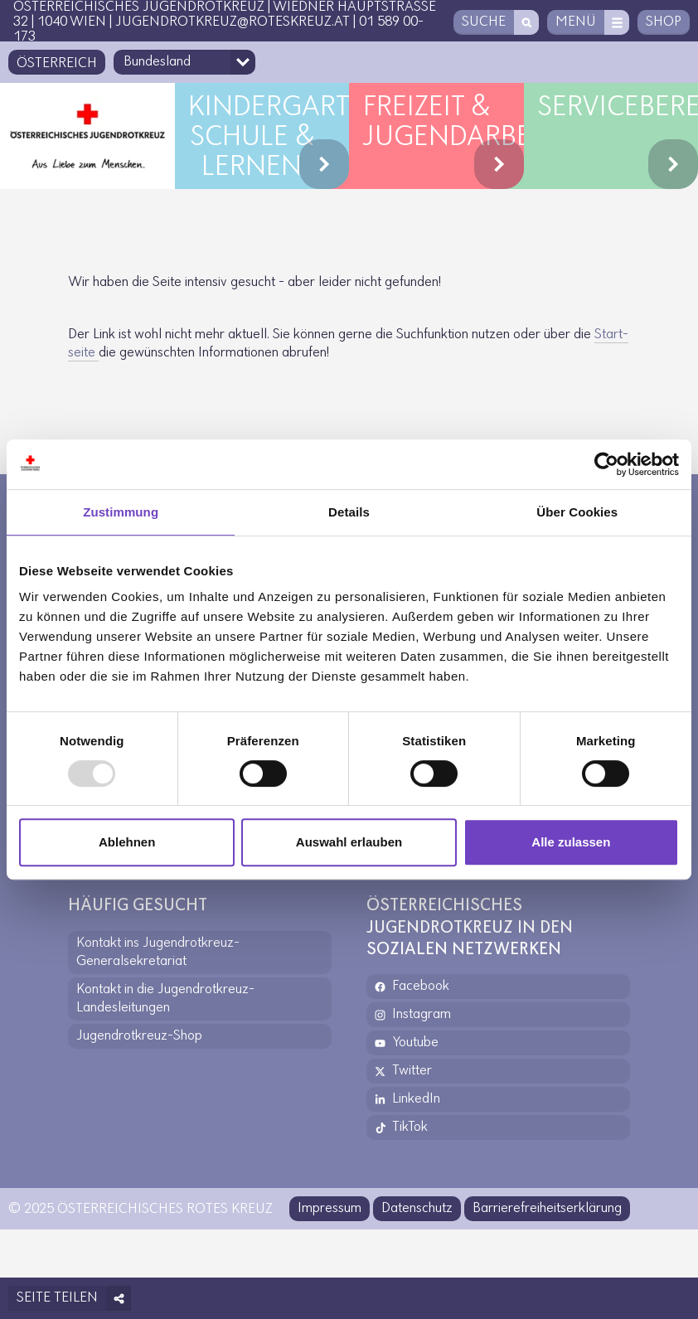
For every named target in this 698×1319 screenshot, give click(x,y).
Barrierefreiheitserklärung (547, 1208)
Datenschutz (417, 1208)
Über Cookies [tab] (577, 512)
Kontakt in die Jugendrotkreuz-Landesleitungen (165, 999)
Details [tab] (349, 512)
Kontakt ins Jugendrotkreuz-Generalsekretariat (158, 952)
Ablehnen (127, 842)
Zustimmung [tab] (120, 512)
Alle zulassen (570, 842)
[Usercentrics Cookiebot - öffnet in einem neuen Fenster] (606, 464)
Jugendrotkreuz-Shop (139, 1036)
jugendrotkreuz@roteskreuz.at (232, 22)
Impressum (329, 1208)
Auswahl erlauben (349, 842)
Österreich (57, 63)
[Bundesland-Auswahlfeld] (184, 62)
